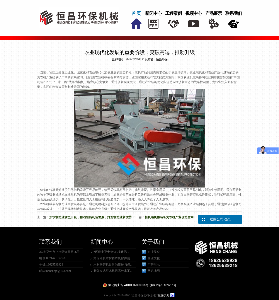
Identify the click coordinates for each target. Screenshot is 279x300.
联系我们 (233, 13)
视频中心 (193, 13)
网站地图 (151, 271)
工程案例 (173, 13)
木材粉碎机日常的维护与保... (113, 264)
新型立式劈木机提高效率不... (113, 271)
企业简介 (151, 252)
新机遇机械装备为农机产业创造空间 (169, 217)
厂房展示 (151, 264)
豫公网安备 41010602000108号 (128, 285)
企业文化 (151, 258)
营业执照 (163, 295)
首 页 (136, 13)
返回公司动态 (220, 219)
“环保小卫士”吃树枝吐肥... (111, 252)
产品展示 (213, 13)
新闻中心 (153, 13)
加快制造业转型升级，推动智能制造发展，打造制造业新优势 (90, 217)
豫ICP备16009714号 (163, 285)
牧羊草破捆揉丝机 (52, 194)
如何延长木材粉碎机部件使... (113, 258)
